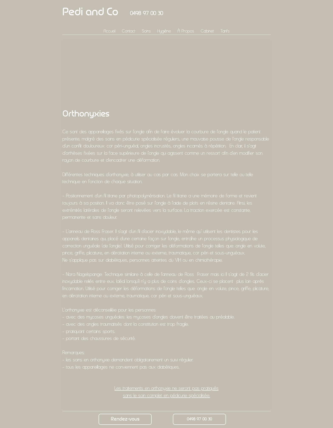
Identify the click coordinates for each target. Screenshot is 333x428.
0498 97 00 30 (146, 13)
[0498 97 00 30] (199, 419)
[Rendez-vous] (125, 419)
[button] (146, 31)
